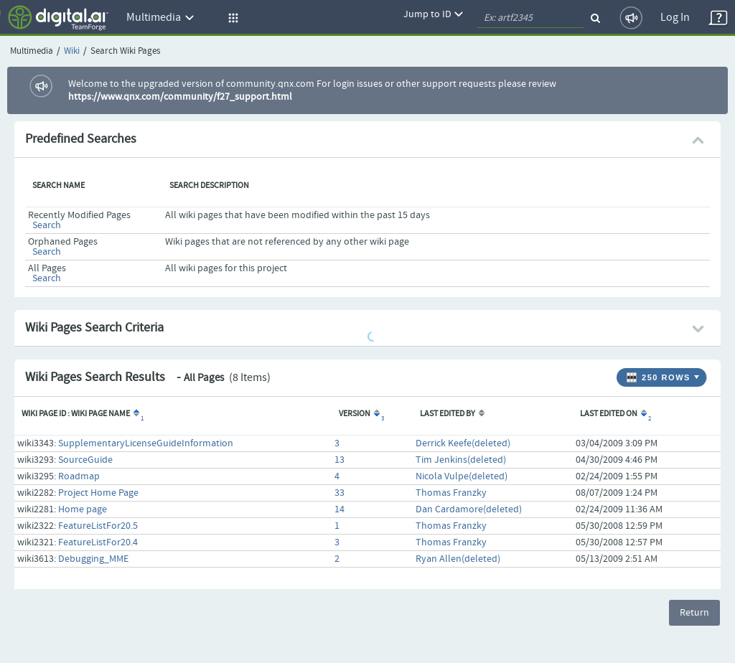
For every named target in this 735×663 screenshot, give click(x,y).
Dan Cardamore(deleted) (469, 509)
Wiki (72, 51)
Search (46, 225)
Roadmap (79, 476)
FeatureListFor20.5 (98, 525)
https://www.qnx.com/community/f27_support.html (180, 96)
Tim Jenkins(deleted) (461, 459)
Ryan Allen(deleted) (458, 558)
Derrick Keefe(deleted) (463, 443)
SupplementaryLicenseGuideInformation (145, 443)
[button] (231, 18)
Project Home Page (98, 492)
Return (694, 612)
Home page (82, 509)
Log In (675, 17)
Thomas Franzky (451, 492)
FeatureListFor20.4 (98, 542)
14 (339, 509)
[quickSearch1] (530, 18)
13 (339, 459)
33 (339, 492)
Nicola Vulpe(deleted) (461, 476)
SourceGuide (85, 459)
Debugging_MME (93, 558)
